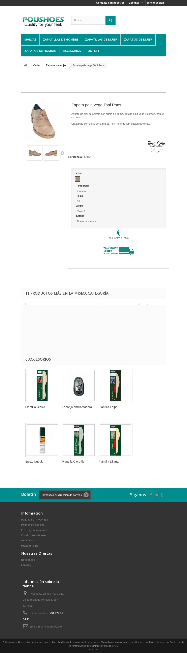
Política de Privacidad (34, 519)
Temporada (83, 185)
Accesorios (72, 51)
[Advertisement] (94, 81)
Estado (80, 216)
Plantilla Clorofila (73, 461)
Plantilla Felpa (108, 407)
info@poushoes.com (50, 626)
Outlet (93, 51)
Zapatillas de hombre (61, 39)
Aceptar (93, 649)
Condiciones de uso (33, 535)
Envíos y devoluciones (35, 530)
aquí (114, 646)
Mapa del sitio (29, 545)
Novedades (28, 559)
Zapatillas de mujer (101, 39)
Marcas (30, 39)
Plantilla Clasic (35, 407)
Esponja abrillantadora (77, 407)
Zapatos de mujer (138, 39)
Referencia (75, 156)
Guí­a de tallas (29, 540)
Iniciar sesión (155, 2)
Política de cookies (33, 524)
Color (79, 173)
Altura (80, 205)
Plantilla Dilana (109, 461)
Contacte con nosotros (110, 2)
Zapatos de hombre (40, 51)
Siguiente (62, 153)
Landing (26, 565)
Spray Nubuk (34, 461)
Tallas (79, 195)
